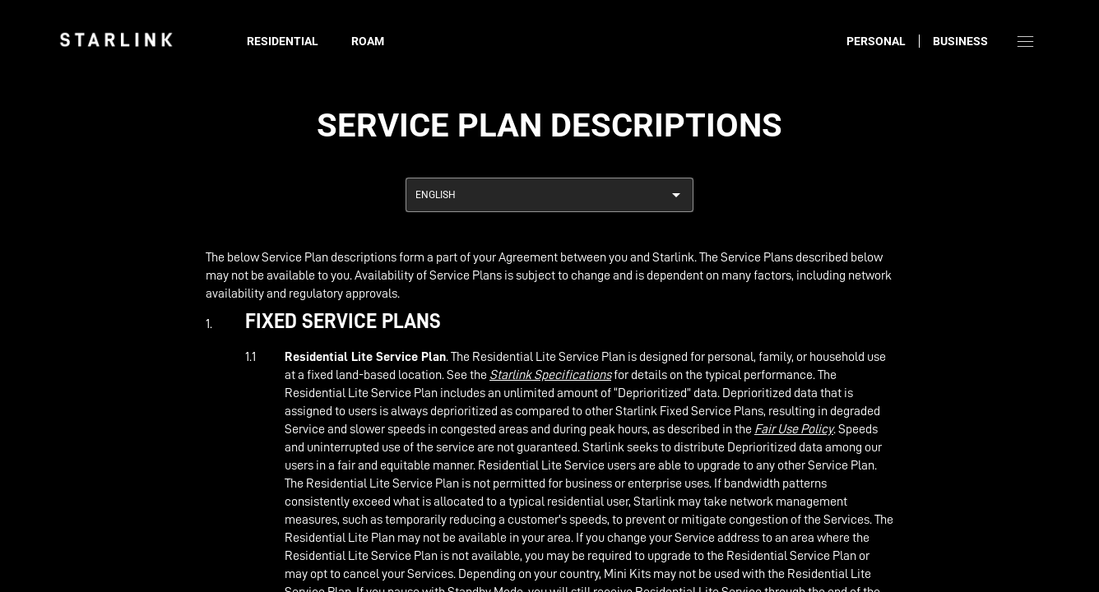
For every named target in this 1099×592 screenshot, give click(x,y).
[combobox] (549, 194)
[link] (116, 39)
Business (960, 41)
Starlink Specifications (550, 375)
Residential (282, 41)
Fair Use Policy (793, 429)
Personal (876, 41)
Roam (367, 41)
